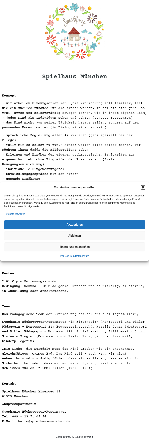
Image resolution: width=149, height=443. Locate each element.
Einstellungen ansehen (75, 247)
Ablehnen (74, 236)
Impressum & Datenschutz (74, 256)
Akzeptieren (75, 225)
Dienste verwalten (15, 214)
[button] (143, 188)
